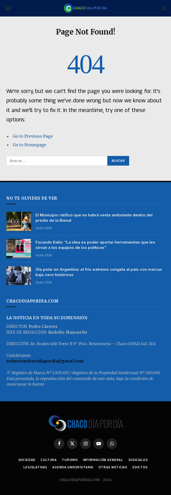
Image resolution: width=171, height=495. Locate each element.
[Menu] (8, 8)
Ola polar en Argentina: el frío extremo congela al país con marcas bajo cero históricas (99, 272)
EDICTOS (140, 467)
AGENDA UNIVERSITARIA (72, 467)
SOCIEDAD (27, 460)
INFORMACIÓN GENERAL (103, 460)
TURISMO (70, 460)
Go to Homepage (29, 144)
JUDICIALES (138, 460)
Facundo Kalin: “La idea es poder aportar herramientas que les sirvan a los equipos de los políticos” (95, 245)
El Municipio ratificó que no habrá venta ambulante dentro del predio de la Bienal (94, 218)
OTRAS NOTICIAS (112, 467)
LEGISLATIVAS (35, 467)
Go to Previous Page (33, 136)
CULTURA (49, 460)
